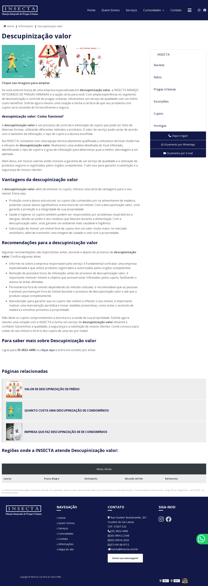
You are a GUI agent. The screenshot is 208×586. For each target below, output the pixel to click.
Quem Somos (111, 10)
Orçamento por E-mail (178, 153)
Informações (65, 544)
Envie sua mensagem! (125, 558)
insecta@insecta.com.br (123, 549)
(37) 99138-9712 (118, 544)
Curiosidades (152, 10)
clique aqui (47, 350)
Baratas (159, 65)
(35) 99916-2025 (118, 540)
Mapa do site (65, 549)
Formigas (160, 126)
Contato (176, 10)
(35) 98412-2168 (118, 535)
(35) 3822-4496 (118, 531)
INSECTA (163, 55)
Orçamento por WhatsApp (178, 144)
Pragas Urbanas (165, 89)
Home (91, 10)
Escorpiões (161, 101)
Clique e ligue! (178, 135)
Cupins (158, 114)
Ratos (158, 77)
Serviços (131, 10)
